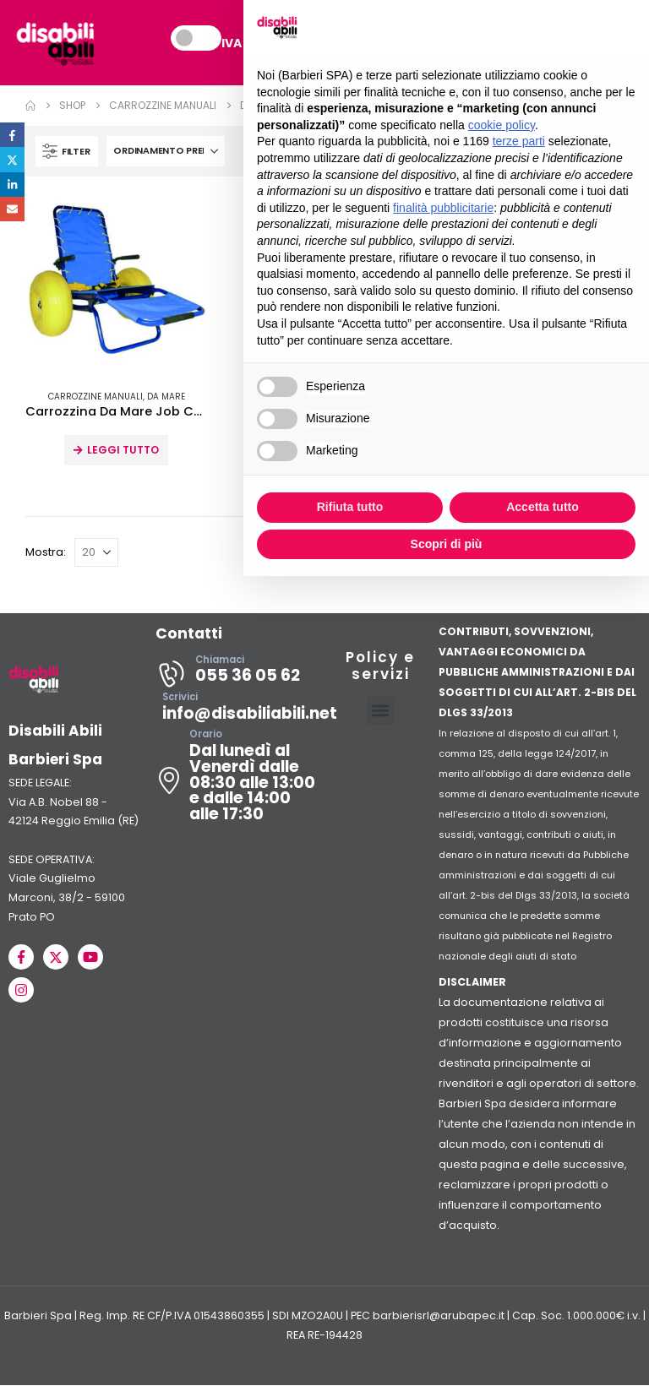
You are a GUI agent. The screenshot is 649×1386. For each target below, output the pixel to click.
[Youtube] (90, 957)
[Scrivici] (238, 712)
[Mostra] (96, 553)
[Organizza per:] (165, 152)
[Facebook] (21, 957)
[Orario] (238, 781)
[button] (66, 152)
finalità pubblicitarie (443, 208)
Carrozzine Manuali (95, 397)
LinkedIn (12, 184)
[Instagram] (21, 990)
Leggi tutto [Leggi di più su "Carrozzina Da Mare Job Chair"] (123, 450)
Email (12, 209)
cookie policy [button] (501, 125)
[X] (55, 957)
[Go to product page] (116, 285)
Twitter (12, 159)
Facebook (12, 134)
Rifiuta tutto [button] (350, 507)
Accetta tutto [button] (542, 507)
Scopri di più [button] (447, 544)
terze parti (519, 141)
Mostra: (45, 553)
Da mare (166, 397)
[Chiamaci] (238, 674)
